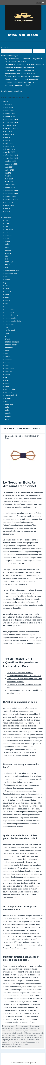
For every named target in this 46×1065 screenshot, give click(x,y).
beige (7, 223)
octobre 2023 (10, 197)
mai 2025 (9, 140)
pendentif (9, 348)
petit (6, 354)
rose (6, 365)
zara (6, 419)
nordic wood (10, 330)
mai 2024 (9, 176)
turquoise (9, 392)
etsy (6, 268)
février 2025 (10, 149)
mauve (7, 300)
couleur (8, 250)
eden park (9, 262)
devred (8, 256)
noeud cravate (11, 312)
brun (7, 238)
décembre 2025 (11, 119)
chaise (7, 241)
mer (6, 303)
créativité (15, 1033)
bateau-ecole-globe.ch (23, 35)
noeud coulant (10, 309)
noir (6, 327)
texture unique (20, 1042)
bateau (8, 220)
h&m (7, 288)
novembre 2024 (11, 158)
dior (6, 259)
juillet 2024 (9, 170)
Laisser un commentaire (12, 1047)
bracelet (8, 235)
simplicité (5, 1040)
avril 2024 (9, 179)
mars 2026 (9, 111)
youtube (8, 413)
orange (8, 339)
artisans (25, 1029)
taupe (7, 383)
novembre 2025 (11, 122)
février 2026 (10, 114)
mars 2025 (9, 146)
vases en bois (23, 1044)
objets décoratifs (32, 1035)
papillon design (11, 345)
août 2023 (9, 202)
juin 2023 (8, 208)
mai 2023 (9, 211)
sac (6, 377)
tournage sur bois (32, 1042)
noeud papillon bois (13, 321)
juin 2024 (8, 173)
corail (7, 247)
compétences (6, 1033)
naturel (4, 1035)
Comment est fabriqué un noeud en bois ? (24, 675)
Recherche (38, 51)
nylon (7, 333)
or (6, 336)
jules (7, 297)
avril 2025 (9, 143)
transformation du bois (10, 1044)
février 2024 (10, 185)
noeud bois (11, 1035)
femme (8, 277)
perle (7, 351)
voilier (7, 410)
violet (7, 407)
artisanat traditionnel (14, 1029)
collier (7, 244)
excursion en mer (12, 271)
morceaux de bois (37, 1033)
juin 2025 (8, 137)
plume (7, 357)
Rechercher (6, 47)
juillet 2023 (9, 205)
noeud (7, 306)
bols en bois (33, 1031)
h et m (7, 285)
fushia (7, 280)
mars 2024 (9, 182)
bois (6, 232)
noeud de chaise (11, 315)
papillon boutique (12, 342)
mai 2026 (9, 105)
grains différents (24, 1033)
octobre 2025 (10, 125)
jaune (7, 294)
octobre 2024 (10, 161)
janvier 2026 (10, 116)
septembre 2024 (11, 164)
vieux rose (9, 404)
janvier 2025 (10, 152)
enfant (7, 265)
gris (6, 282)
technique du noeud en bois (19, 1040)
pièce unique (25, 1037)
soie (6, 380)
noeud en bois (21, 1035)
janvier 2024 (10, 188)
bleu (6, 226)
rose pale (9, 371)
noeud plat (9, 324)
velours (8, 398)
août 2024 (9, 167)
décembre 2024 (11, 155)
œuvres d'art (15, 1037)
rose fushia (9, 368)
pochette (8, 360)
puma (7, 363)
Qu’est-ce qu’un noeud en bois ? (20, 672)
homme (8, 291)
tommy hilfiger (10, 389)
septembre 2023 (11, 199)
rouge (7, 374)
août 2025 (9, 131)
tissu (7, 386)
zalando (8, 416)
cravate (8, 253)
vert (6, 401)
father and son (11, 274)
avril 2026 (9, 108)
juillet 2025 (9, 134)
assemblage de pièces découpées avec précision (20, 1030)
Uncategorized (11, 395)
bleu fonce (9, 229)
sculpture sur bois (36, 1037)
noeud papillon (11, 318)
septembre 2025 (11, 128)
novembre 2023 (11, 194)
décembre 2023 (11, 191)
